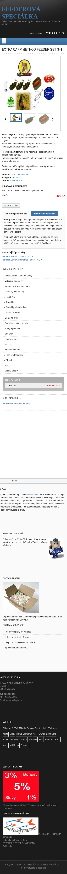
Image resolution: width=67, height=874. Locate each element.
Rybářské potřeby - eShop (15, 840)
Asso (35, 734)
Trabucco (52, 728)
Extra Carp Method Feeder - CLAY (17, 257)
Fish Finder (8, 739)
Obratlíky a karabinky (14, 291)
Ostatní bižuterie (12, 312)
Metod (16, 177)
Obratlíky (10, 302)
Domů (14, 481)
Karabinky (10, 297)
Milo (45, 728)
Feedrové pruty (12, 339)
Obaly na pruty (11, 318)
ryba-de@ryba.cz (14, 700)
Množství (7, 195)
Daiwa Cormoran (24, 734)
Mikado (22, 728)
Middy (12, 734)
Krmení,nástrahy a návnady (17, 286)
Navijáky (9, 344)
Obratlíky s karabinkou (16, 307)
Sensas (30, 728)
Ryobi (57, 739)
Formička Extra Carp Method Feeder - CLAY (22, 260)
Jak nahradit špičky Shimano (18, 637)
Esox (41, 739)
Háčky (7, 365)
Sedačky (9, 334)
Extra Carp (17, 180)
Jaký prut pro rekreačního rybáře (20, 642)
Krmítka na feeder (20, 174)
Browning (25, 745)
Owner (42, 734)
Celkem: (51, 386)
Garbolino (33, 739)
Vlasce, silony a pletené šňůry (18, 276)
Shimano (7, 728)
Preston (38, 728)
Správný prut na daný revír (17, 648)
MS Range (14, 745)
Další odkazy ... (10, 846)
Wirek (17, 739)
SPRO (15, 728)
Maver (5, 745)
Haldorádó (49, 739)
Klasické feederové (14, 355)
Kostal (5, 734)
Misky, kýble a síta (13, 328)
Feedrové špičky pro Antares (18, 632)
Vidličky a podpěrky (14, 281)
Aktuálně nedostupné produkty (16, 403)
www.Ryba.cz (33, 494)
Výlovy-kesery (11, 371)
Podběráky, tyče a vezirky (16, 323)
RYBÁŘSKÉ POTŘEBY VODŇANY (19, 843)
